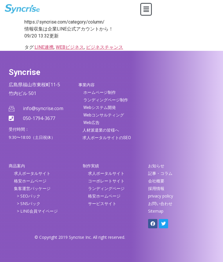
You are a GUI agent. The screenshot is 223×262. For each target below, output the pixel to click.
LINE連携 (44, 47)
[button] (146, 9)
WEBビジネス (70, 47)
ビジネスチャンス (104, 47)
